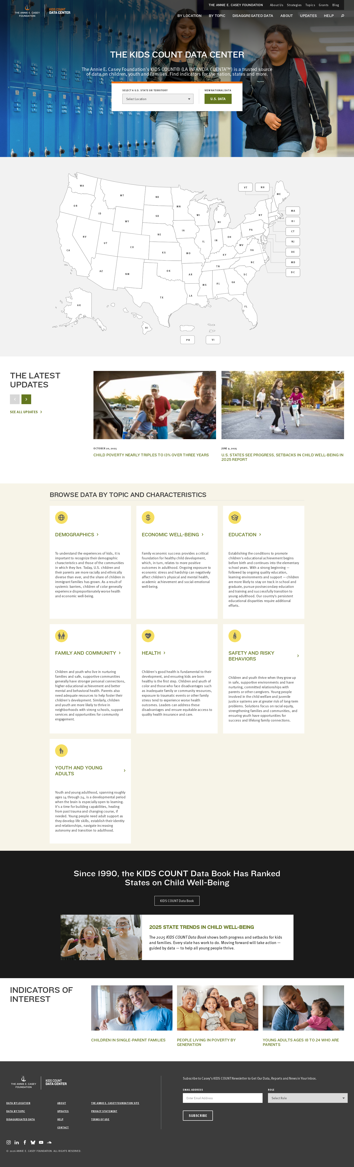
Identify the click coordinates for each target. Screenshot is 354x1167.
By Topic (217, 16)
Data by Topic (15, 1111)
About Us (276, 4)
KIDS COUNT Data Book (177, 900)
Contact (63, 1127)
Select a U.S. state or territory (145, 90)
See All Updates (24, 412)
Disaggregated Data (253, 16)
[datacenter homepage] (60, 11)
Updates (308, 16)
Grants (323, 4)
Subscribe (198, 1115)
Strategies (294, 4)
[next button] (26, 399)
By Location (189, 16)
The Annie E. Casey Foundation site (115, 1103)
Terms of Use (100, 1119)
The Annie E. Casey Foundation (236, 5)
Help (329, 16)
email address (193, 1089)
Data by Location (18, 1103)
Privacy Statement (104, 1111)
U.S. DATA (218, 98)
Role (271, 1089)
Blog (335, 4)
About (286, 16)
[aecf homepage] (27, 11)
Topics (310, 4)
